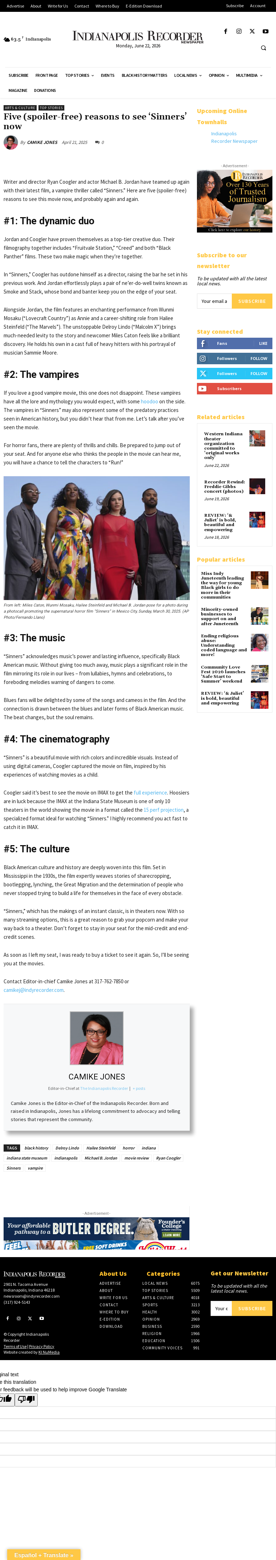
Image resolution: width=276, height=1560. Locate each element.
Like (263, 343)
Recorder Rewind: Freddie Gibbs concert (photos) (224, 486)
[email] (214, 301)
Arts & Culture (20, 108)
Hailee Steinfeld (100, 1148)
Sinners (13, 1168)
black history (36, 1148)
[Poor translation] (26, 1399)
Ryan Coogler (168, 1158)
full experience (150, 792)
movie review (136, 1158)
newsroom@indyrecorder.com (32, 1296)
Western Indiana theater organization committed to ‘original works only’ (223, 445)
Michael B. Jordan (100, 1158)
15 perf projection (164, 809)
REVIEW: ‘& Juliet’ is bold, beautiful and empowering (220, 523)
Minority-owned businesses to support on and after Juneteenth (219, 617)
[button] (263, 48)
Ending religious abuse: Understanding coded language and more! (224, 645)
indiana (149, 1148)
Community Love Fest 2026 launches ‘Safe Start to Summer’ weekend (223, 674)
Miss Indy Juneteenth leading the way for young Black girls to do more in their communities (222, 585)
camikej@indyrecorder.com (34, 990)
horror (128, 1148)
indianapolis (65, 1158)
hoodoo (149, 401)
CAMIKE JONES (42, 142)
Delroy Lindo (67, 1148)
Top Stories (51, 108)
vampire (35, 1168)
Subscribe (252, 301)
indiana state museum (26, 1158)
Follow (258, 358)
